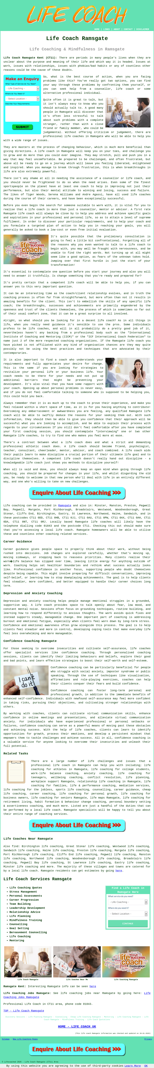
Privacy (148, 1039)
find (15, 846)
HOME (97, 29)
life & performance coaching (93, 785)
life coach (125, 88)
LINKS (106, 29)
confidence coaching (78, 652)
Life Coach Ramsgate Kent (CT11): (30, 57)
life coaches (74, 136)
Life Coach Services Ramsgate (37, 879)
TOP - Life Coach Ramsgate (23, 1010)
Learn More (133, 1065)
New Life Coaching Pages (25, 1039)
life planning (137, 777)
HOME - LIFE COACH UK (77, 1026)
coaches (145, 194)
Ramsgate (64, 505)
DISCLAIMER (142, 29)
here (119, 870)
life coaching (130, 773)
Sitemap (5, 1039)
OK (146, 1065)
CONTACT (128, 29)
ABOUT (117, 29)
